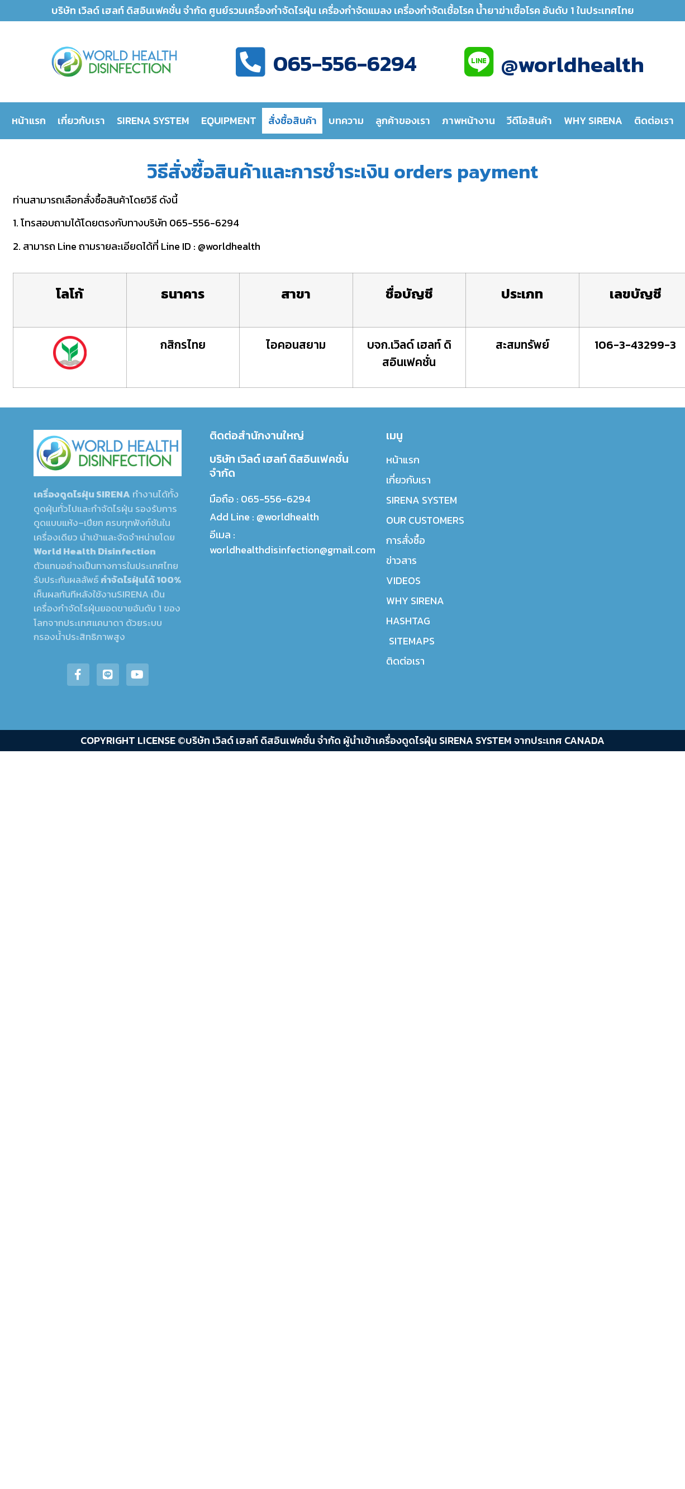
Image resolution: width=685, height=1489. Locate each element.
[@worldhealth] (479, 62)
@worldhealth (572, 64)
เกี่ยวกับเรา (81, 120)
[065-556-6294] (251, 62)
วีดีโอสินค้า (529, 120)
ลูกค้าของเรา (402, 120)
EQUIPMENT (228, 120)
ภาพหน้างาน (468, 120)
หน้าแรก (29, 120)
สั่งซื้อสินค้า (292, 120)
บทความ (346, 120)
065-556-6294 (345, 63)
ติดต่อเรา (654, 120)
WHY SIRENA (593, 120)
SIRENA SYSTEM (153, 120)
